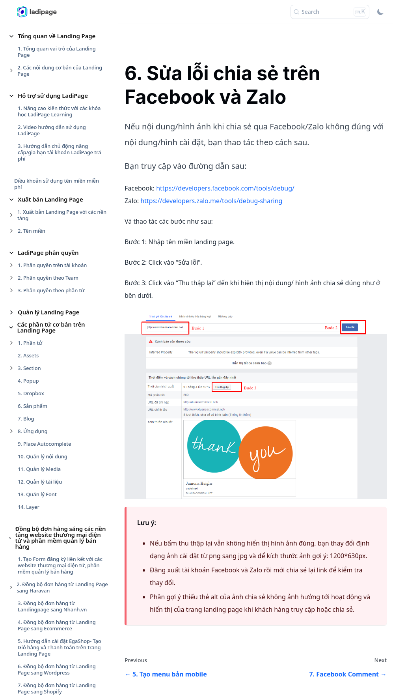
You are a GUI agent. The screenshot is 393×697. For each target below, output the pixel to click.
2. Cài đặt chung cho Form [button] (49, 548)
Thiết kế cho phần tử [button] (47, 404)
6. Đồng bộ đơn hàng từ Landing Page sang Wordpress (57, 34)
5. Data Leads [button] (34, 586)
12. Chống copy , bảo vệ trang (53, 352)
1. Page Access (35, 128)
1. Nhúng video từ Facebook (51, 188)
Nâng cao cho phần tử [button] (49, 511)
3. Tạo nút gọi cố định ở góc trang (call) (58, 216)
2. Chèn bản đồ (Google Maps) (53, 200)
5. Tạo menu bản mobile (46, 251)
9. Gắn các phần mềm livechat (53, 314)
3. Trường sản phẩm (42, 560)
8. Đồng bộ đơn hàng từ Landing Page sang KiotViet (57, 72)
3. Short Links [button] (34, 153)
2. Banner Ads (34, 141)
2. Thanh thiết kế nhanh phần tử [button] (56, 429)
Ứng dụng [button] (32, 116)
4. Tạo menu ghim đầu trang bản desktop (57, 235)
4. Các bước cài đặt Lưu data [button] (51, 573)
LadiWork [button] (31, 681)
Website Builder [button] (40, 632)
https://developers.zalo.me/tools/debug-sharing (211, 200)
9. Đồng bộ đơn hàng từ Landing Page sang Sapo (57, 91)
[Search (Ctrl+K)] (330, 12)
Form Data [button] (32, 523)
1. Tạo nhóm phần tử (42, 416)
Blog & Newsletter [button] (43, 620)
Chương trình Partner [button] (48, 392)
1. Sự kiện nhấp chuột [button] (44, 476)
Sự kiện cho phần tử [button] (46, 464)
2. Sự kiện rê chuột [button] (40, 489)
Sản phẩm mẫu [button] (39, 669)
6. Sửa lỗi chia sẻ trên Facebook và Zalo (58, 267)
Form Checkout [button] (39, 644)
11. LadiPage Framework (47, 339)
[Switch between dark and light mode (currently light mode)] (380, 12)
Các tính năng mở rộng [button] (50, 175)
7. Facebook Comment (44, 282)
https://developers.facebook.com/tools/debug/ (225, 188)
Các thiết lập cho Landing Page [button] (61, 608)
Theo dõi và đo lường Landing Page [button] (59, 377)
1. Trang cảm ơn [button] (37, 535)
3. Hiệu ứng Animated (44, 442)
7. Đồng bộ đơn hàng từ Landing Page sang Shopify (57, 53)
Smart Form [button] (34, 657)
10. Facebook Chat (39, 327)
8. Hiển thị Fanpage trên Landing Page (57, 298)
